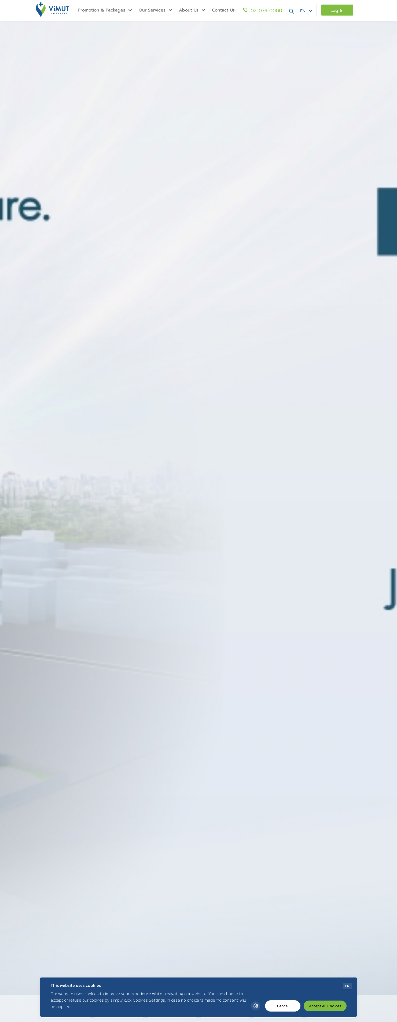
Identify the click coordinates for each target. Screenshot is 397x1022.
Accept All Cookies (325, 1006)
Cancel (283, 1006)
